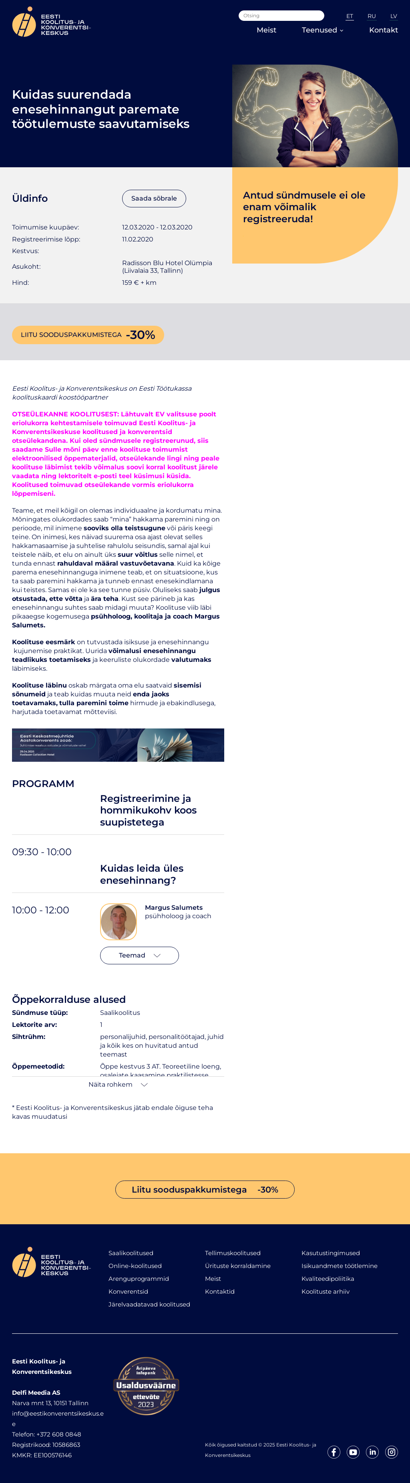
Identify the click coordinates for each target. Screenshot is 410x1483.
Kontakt (383, 30)
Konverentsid (128, 1291)
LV (393, 16)
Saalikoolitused (131, 1253)
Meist (266, 30)
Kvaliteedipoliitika (327, 1278)
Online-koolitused (135, 1266)
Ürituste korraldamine (238, 1266)
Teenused (323, 30)
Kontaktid (220, 1291)
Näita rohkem (118, 1084)
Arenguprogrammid (139, 1278)
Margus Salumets (174, 907)
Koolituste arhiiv (325, 1291)
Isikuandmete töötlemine (339, 1266)
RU (372, 16)
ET (349, 16)
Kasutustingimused (330, 1253)
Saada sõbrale (154, 198)
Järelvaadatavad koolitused (149, 1304)
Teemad (140, 955)
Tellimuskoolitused (233, 1253)
